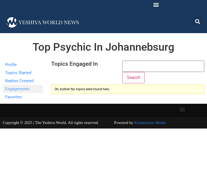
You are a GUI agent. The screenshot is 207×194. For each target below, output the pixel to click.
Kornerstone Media (149, 122)
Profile (11, 64)
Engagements (17, 88)
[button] (155, 4)
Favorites (13, 97)
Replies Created (19, 80)
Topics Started (18, 72)
